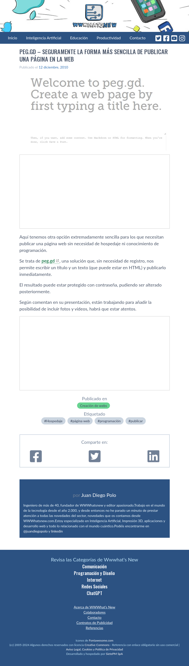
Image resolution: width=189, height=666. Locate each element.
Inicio (12, 37)
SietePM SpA (114, 654)
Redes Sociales (94, 586)
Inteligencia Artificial (43, 37)
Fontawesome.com (101, 640)
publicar (136, 421)
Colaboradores (94, 612)
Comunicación (94, 566)
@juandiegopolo (35, 531)
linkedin (57, 531)
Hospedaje (54, 421)
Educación (79, 37)
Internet (94, 580)
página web (81, 421)
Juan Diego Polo (98, 495)
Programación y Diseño (94, 573)
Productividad (109, 37)
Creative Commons (97, 645)
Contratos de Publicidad (94, 623)
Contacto (137, 37)
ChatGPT (94, 593)
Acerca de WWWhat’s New (94, 607)
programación (110, 421)
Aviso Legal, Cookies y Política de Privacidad (94, 649)
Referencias (94, 628)
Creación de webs (93, 405)
